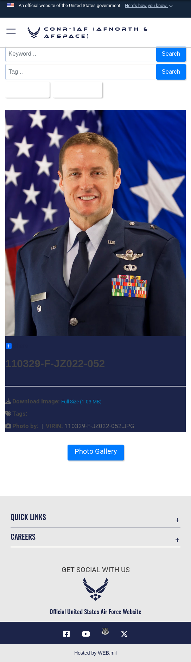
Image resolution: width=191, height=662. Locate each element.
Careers (23, 537)
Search (170, 53)
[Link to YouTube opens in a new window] (86, 634)
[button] (149, 5)
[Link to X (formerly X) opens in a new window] (124, 634)
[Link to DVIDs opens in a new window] (105, 631)
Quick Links (28, 517)
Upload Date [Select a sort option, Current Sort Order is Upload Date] (76, 89)
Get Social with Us (96, 569)
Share (17, 346)
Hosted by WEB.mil (95, 653)
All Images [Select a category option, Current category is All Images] (25, 89)
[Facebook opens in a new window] (66, 634)
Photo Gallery (96, 452)
